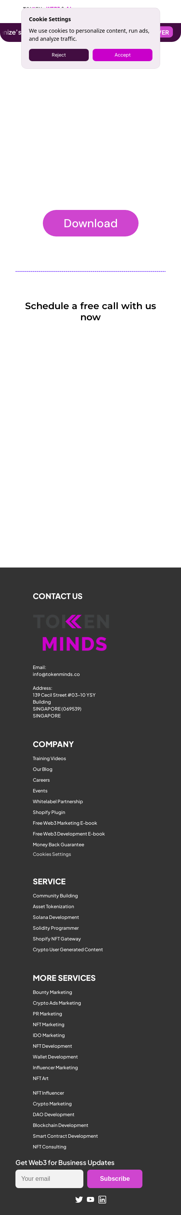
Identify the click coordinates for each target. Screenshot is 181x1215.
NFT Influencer (48, 1093)
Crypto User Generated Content (68, 949)
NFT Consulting (49, 1147)
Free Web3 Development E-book (69, 834)
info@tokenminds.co (56, 674)
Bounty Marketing (52, 992)
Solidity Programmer (56, 928)
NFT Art (41, 1078)
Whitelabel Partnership (58, 801)
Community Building (55, 896)
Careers (41, 780)
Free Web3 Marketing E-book (65, 823)
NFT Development (52, 1046)
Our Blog (42, 769)
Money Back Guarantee (58, 844)
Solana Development (56, 917)
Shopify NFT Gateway (57, 939)
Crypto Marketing (52, 1104)
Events (40, 791)
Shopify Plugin (49, 812)
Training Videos (49, 758)
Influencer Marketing (55, 1067)
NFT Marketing (48, 1024)
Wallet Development (55, 1057)
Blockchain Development (60, 1125)
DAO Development (53, 1114)
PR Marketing (47, 1014)
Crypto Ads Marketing (57, 1003)
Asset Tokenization (53, 906)
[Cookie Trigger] (52, 854)
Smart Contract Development (65, 1136)
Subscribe (115, 1178)
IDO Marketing (49, 1035)
